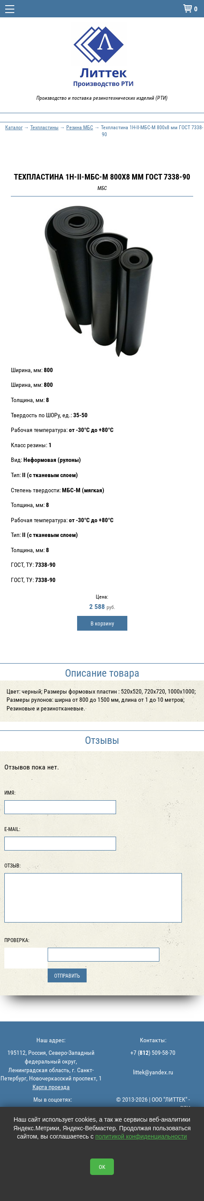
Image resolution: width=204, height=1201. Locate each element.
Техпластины (44, 127)
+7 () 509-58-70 (152, 1052)
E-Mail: (12, 828)
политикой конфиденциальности (141, 1136)
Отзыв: (12, 865)
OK (102, 1167)
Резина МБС (79, 127)
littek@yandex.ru (153, 1072)
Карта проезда (51, 1087)
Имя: (10, 792)
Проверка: (16, 939)
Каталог (14, 127)
